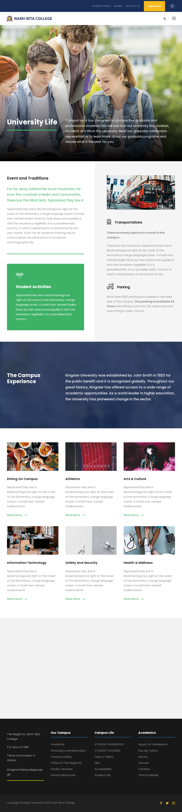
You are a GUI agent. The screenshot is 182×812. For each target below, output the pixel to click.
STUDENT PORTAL (101, 6)
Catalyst (144, 769)
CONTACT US (132, 6)
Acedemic (58, 744)
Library (143, 757)
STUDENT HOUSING (107, 751)
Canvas (143, 763)
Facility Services (62, 769)
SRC (97, 763)
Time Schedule (148, 775)
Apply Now (154, 6)
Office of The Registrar (66, 763)
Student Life (103, 775)
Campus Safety (61, 757)
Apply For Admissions (152, 744)
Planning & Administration (68, 751)
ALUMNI (118, 6)
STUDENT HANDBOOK (109, 744)
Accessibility (103, 769)
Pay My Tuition (148, 751)
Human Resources (63, 775)
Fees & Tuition (104, 757)
